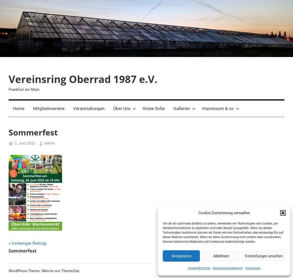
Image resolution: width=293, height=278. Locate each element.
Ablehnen (221, 256)
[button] (282, 212)
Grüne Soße (154, 108)
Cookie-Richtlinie (199, 268)
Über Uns (124, 108)
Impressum (253, 268)
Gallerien (184, 108)
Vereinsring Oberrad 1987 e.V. (83, 79)
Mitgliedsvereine (49, 108)
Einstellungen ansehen (264, 256)
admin (49, 143)
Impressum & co (220, 108)
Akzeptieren (181, 256)
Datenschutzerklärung (228, 268)
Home (18, 108)
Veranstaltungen (88, 108)
